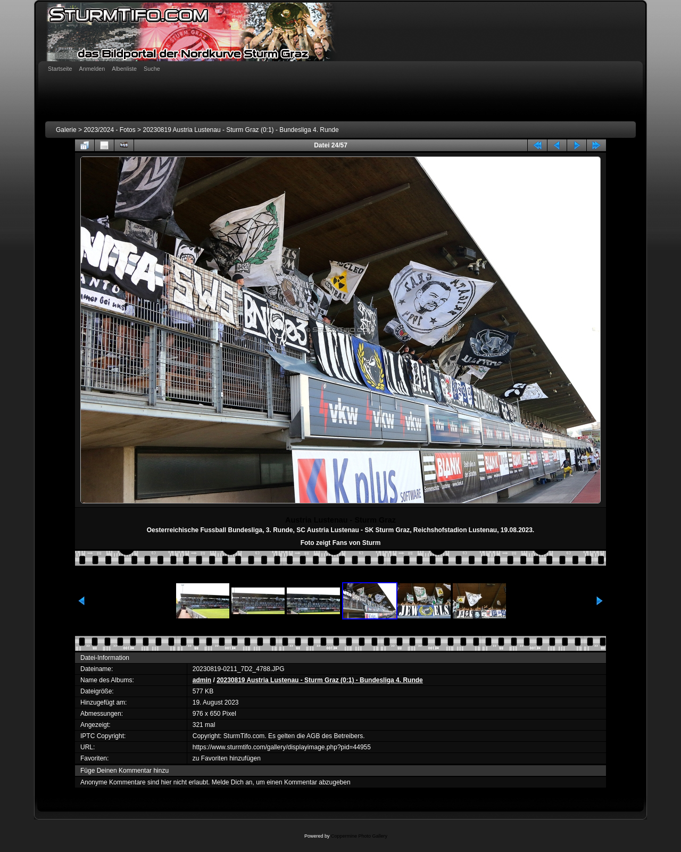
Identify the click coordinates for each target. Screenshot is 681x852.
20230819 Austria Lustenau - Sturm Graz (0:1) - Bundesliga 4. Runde (240, 130)
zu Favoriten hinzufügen (227, 758)
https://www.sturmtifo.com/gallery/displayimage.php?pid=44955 (282, 747)
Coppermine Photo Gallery (359, 836)
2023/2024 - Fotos (109, 130)
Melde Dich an (232, 782)
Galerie (66, 130)
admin (202, 680)
